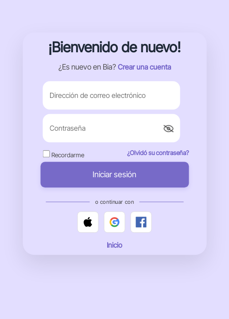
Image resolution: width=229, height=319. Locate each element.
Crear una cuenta (144, 66)
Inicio (114, 245)
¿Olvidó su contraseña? (158, 152)
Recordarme (67, 155)
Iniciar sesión (114, 174)
